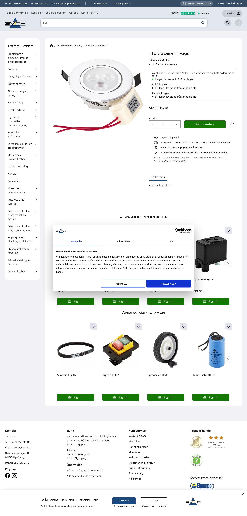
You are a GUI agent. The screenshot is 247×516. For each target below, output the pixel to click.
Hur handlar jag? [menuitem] (138, 447)
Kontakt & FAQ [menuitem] (89, 13)
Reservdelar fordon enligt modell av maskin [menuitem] (19, 215)
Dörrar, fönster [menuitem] (16, 84)
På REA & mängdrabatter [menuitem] (16, 190)
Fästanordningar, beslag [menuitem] (18, 93)
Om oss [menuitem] (73, 13)
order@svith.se (123, 3)
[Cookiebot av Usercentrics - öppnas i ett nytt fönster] (177, 230)
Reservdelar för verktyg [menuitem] (16, 202)
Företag (124, 501)
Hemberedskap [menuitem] (16, 110)
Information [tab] (123, 241)
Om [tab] (171, 241)
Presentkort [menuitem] (14, 181)
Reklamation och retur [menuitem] (142, 463)
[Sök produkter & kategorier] (124, 23)
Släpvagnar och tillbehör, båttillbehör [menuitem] (20, 239)
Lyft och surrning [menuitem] (18, 166)
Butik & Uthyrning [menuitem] (17, 13)
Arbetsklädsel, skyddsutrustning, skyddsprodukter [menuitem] (18, 58)
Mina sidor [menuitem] (135, 452)
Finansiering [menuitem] (136, 473)
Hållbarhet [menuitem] (135, 479)
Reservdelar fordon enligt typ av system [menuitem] (19, 228)
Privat (154, 501)
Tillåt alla (168, 283)
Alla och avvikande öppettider (84, 476)
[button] (227, 22)
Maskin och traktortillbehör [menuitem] (16, 157)
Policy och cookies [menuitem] (139, 457)
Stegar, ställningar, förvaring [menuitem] (19, 251)
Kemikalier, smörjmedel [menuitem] (14, 134)
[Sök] (202, 23)
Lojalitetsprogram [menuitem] (56, 13)
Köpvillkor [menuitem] (37, 13)
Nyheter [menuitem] (12, 174)
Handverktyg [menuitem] (15, 102)
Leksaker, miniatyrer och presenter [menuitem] (20, 146)
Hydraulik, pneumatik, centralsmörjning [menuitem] (17, 121)
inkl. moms (236, 3)
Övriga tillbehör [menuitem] (16, 271)
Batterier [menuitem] (13, 69)
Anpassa (123, 283)
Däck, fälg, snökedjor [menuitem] (20, 76)
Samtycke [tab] (76, 241)
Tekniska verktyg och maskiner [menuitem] (20, 262)
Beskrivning (158, 177)
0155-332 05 (100, 3)
